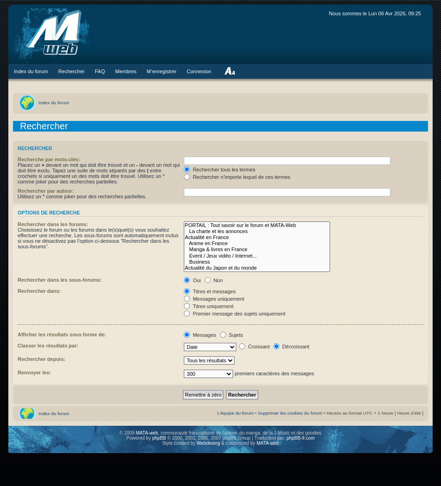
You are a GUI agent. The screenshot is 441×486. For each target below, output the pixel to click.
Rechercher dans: (39, 291)
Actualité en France (257, 237)
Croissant (254, 346)
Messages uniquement (214, 299)
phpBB (159, 438)
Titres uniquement (208, 306)
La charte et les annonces (257, 231)
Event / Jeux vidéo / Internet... (257, 256)
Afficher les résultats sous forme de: (62, 334)
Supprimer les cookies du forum (290, 413)
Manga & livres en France (257, 249)
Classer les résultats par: (48, 345)
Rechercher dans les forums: (53, 224)
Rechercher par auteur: (46, 191)
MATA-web (147, 433)
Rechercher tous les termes (219, 169)
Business (257, 262)
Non (214, 280)
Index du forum (54, 102)
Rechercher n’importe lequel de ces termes (237, 177)
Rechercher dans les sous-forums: (60, 280)
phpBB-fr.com (300, 438)
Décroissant (291, 346)
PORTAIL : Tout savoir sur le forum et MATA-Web (257, 225)
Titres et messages (209, 291)
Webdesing (209, 443)
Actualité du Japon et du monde (257, 268)
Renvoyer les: (34, 372)
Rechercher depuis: (41, 359)
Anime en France (257, 243)
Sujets (231, 335)
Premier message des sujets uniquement (234, 313)
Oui (192, 280)
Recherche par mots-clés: (49, 159)
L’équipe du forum (235, 413)
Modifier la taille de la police (229, 71)
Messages (200, 335)
